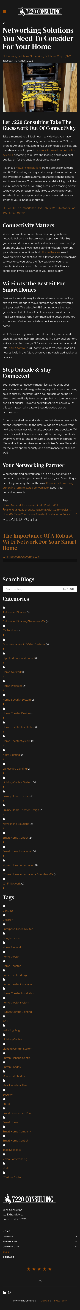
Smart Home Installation (17, 851)
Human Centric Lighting (17, 1011)
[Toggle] (3, 635)
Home (6, 1231)
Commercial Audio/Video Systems (24, 644)
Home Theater (12, 966)
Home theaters (51, 252)
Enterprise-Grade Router (37, 505)
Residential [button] (40, 1241)
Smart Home (10, 1122)
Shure (6, 1104)
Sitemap (45, 1301)
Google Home (11, 938)
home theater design (15, 975)
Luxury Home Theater (16, 796)
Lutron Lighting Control (17, 1058)
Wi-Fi (56, 505)
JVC (5, 1021)
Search (68, 589)
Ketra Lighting (12, 754)
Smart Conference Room (18, 1113)
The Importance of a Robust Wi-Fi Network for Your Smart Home (39, 542)
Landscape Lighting (15, 768)
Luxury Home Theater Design (21, 810)
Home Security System (17, 699)
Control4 (8, 910)
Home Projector (12, 685)
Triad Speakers (12, 1149)
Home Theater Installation (19, 727)
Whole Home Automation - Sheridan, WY (28, 874)
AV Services (10, 630)
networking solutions (28, 167)
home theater (11, 956)
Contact (9, 1257)
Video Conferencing (15, 1159)
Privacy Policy (60, 1301)
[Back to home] (40, 11)
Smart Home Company (17, 1131)
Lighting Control (12, 1039)
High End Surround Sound (19, 658)
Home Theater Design (16, 713)
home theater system (16, 1002)
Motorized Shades (14, 1076)
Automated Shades (14, 612)
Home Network (12, 505)
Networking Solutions (16, 56)
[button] (4, 11)
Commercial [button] (40, 1246)
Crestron (8, 919)
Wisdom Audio (12, 1177)
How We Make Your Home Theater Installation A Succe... (37, 514)
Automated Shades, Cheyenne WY (24, 621)
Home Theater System (17, 741)
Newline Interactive (15, 1085)
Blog (6, 1252)
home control (17, 348)
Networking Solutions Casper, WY (50, 56)
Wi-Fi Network (12, 883)
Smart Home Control (15, 837)
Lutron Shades (12, 1067)
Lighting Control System (17, 782)
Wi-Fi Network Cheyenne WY (21, 556)
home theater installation (18, 984)
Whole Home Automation (18, 865)
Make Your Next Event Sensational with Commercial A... (38, 509)
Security (8, 1094)
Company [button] (40, 1236)
